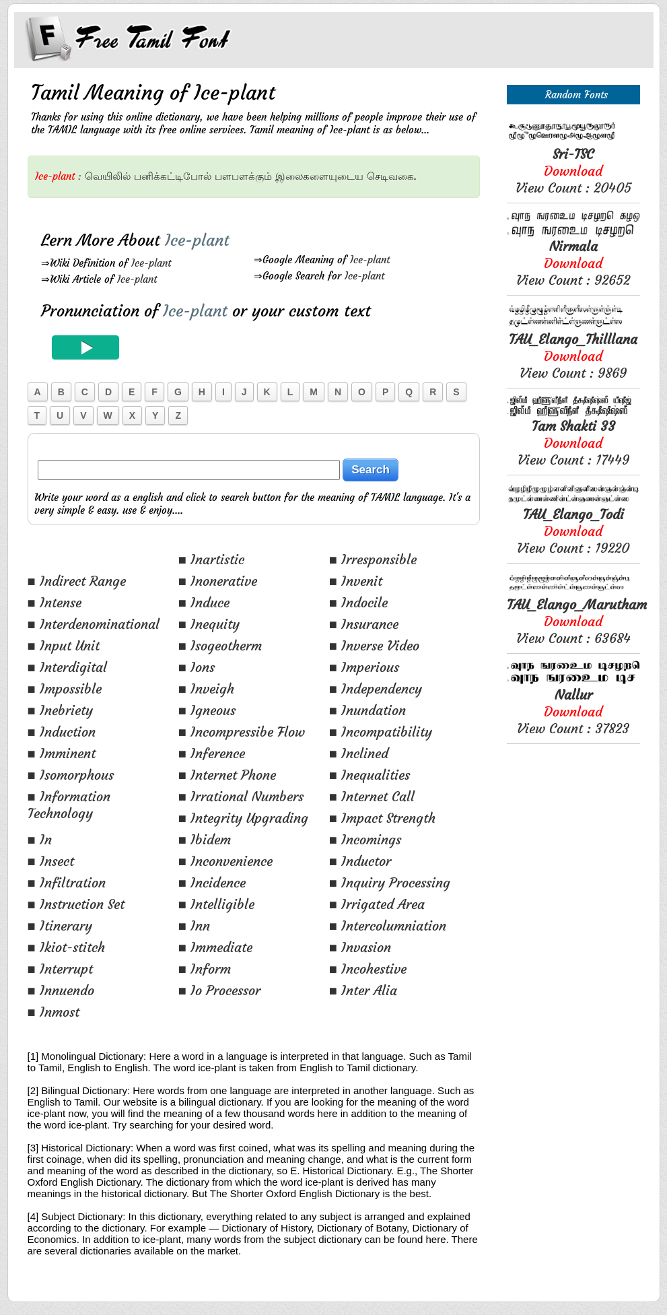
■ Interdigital (67, 667)
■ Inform (204, 968)
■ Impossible (65, 688)
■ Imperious (364, 667)
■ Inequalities (369, 774)
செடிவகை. (392, 176)
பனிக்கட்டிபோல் (172, 176)
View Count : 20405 (573, 170)
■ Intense (54, 602)
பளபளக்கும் (243, 176)
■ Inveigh (206, 688)
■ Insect (51, 860)
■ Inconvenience (225, 860)
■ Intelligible (216, 904)
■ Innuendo (61, 990)
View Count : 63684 (577, 621)
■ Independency (375, 688)
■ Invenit (355, 580)
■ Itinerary (60, 925)
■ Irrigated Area (377, 904)
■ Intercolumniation (387, 925)
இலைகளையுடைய (319, 176)
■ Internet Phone (227, 774)
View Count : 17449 (573, 442)
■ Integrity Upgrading (243, 817)
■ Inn (194, 925)
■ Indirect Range (77, 580)
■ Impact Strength (382, 817)
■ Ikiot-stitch (66, 947)
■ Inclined (358, 753)
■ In (40, 839)
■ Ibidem (204, 839)
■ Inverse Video (374, 645)
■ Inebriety (60, 710)
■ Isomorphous (71, 774)
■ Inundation (367, 710)
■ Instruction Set (76, 904)
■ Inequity (209, 623)
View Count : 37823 (573, 711)
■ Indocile (358, 602)
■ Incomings (365, 839)
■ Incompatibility (380, 731)
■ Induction (62, 731)
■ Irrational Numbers (241, 796)
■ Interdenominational (94, 623)
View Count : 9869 (573, 356)
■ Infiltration (67, 882)
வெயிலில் (108, 176)
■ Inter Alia (363, 990)
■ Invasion (360, 947)
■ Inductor (360, 860)
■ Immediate (215, 947)
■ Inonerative (217, 580)
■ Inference (211, 753)
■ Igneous (207, 710)
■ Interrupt (60, 968)
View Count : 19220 (573, 531)
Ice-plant (151, 263)
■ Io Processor (219, 990)
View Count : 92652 (573, 263)
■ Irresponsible (373, 559)
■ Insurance (363, 623)
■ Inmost (53, 1011)
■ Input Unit (64, 645)
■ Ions (196, 667)
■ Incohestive (368, 968)
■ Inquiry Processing (389, 882)
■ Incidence (212, 882)
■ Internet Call (372, 796)
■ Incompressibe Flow (241, 731)
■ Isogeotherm (220, 645)
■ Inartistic (211, 559)
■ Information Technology (69, 804)
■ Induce (204, 602)
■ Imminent (62, 753)
